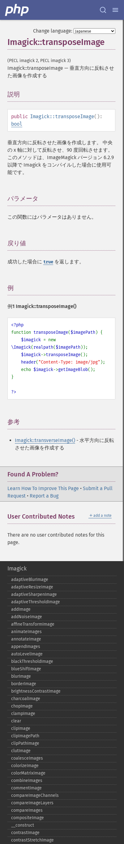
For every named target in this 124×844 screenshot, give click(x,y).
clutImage (21, 750)
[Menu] (115, 10)
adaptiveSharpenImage (34, 594)
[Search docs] (103, 10)
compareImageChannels (35, 795)
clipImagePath (25, 736)
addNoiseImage (26, 616)
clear (16, 721)
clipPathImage (25, 743)
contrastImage (25, 832)
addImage (21, 609)
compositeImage (27, 817)
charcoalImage (25, 698)
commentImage (26, 788)
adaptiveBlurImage (29, 579)
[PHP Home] (17, 10)
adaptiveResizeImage (32, 587)
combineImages (26, 780)
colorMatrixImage (28, 773)
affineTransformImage (32, 624)
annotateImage (26, 639)
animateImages (26, 631)
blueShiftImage (26, 669)
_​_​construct (22, 825)
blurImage (21, 676)
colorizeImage (25, 765)
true (48, 262)
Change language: (52, 31)
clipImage (20, 728)
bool (16, 124)
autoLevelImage (27, 654)
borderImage (23, 683)
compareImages (27, 810)
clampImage (23, 713)
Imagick (17, 568)
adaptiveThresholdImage (35, 602)
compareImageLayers (32, 803)
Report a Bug (44, 496)
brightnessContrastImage (36, 691)
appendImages (25, 646)
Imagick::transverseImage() (45, 440)
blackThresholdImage (32, 661)
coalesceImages (27, 758)
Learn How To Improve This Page (43, 488)
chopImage (22, 706)
